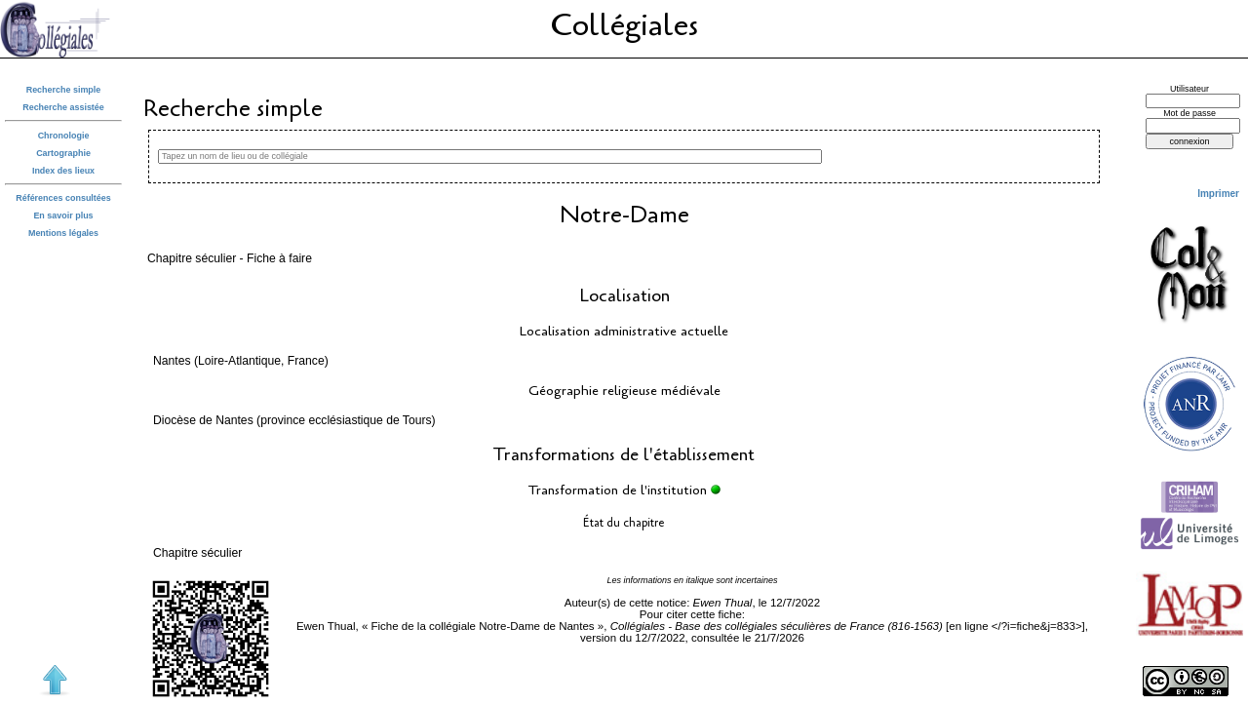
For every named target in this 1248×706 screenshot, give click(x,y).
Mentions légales (63, 233)
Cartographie (63, 153)
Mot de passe (1189, 113)
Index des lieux (63, 171)
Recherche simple (63, 90)
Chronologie (64, 135)
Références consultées (63, 198)
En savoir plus (63, 215)
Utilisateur (1189, 89)
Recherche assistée (63, 107)
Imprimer (1218, 193)
